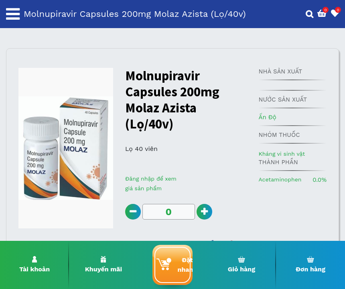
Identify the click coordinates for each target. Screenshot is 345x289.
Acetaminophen (279, 179)
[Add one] (204, 212)
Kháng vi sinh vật (281, 154)
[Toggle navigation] (13, 14)
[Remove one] (133, 212)
